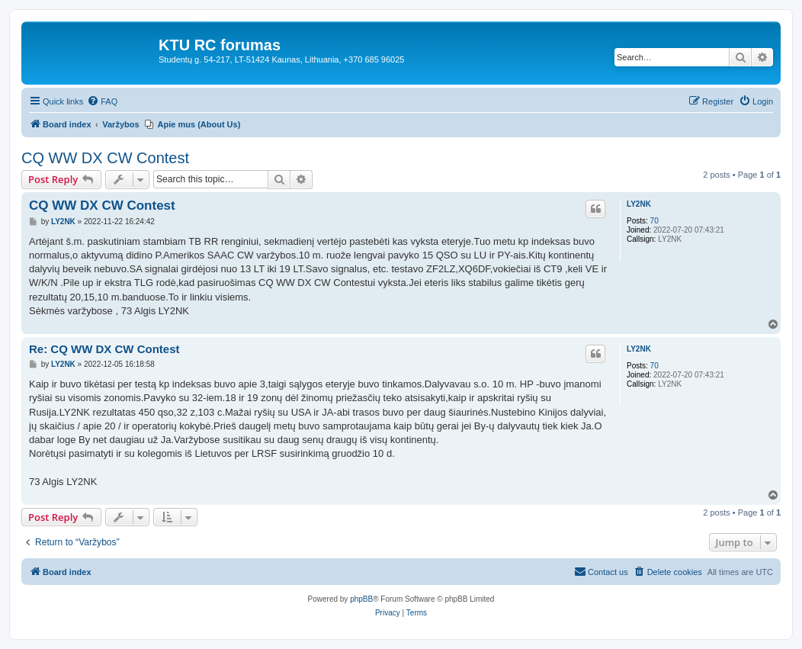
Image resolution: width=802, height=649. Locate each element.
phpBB (361, 599)
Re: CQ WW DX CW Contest (104, 348)
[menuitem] (102, 101)
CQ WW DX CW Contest (105, 157)
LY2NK (639, 204)
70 (654, 221)
